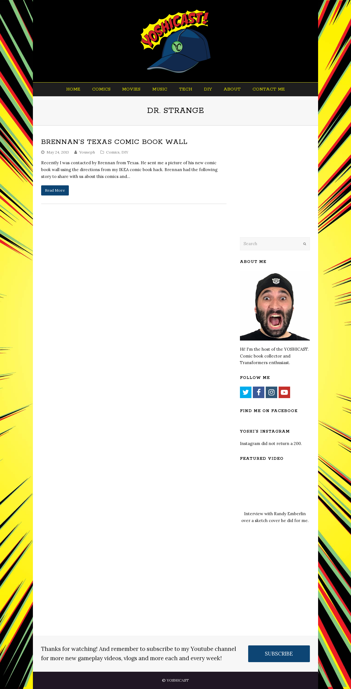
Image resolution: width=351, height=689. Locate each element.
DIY (124, 152)
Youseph (87, 152)
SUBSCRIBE (279, 653)
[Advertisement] (278, 188)
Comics (113, 152)
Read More (55, 190)
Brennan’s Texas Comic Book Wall (114, 142)
